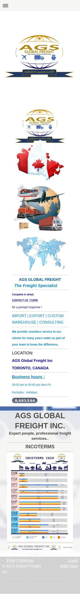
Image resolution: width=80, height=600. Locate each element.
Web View (69, 566)
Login (73, 560)
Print (9, 560)
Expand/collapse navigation (40, 5)
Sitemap (25, 560)
